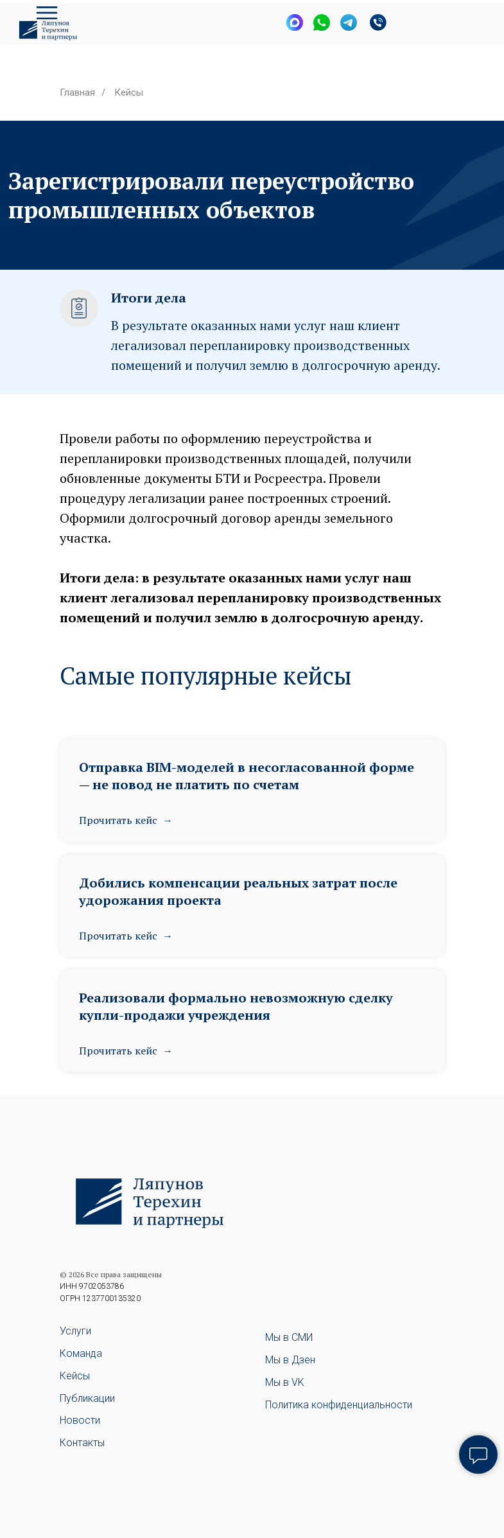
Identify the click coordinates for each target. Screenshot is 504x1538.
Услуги (75, 1331)
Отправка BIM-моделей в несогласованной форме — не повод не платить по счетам (246, 775)
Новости (80, 1420)
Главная (77, 92)
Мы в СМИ (289, 1337)
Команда (81, 1353)
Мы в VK (284, 1382)
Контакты (82, 1443)
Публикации (87, 1398)
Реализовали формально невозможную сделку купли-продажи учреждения (236, 1006)
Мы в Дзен (290, 1360)
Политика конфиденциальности (338, 1405)
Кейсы (128, 92)
